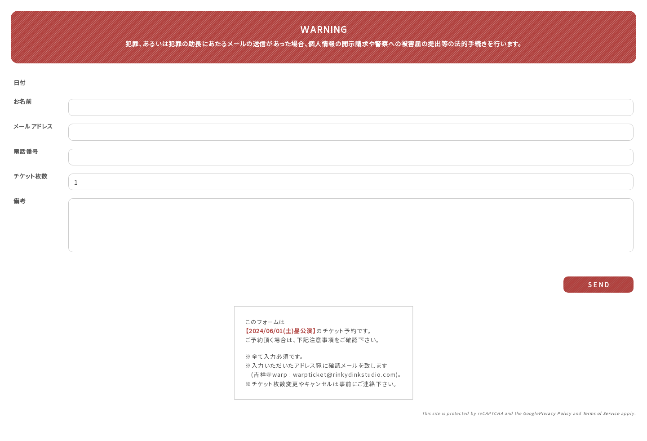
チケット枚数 (30, 180)
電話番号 (26, 155)
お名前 (22, 104)
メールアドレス (33, 129)
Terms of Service (601, 427)
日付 (19, 85)
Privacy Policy (555, 427)
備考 (19, 205)
